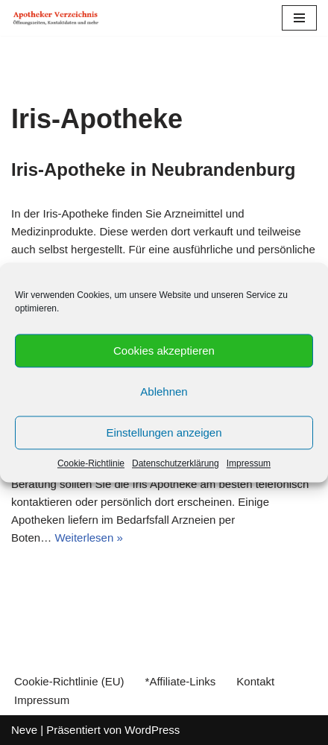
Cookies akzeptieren (164, 350)
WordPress (152, 729)
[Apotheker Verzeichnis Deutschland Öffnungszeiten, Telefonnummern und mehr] (56, 17)
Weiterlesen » (88, 537)
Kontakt (255, 681)
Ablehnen (163, 391)
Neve (24, 729)
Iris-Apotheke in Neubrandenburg (153, 169)
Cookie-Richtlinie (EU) (69, 681)
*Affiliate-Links (180, 681)
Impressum (249, 463)
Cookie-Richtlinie (90, 463)
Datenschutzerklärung (175, 463)
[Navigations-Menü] (299, 18)
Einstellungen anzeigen (163, 432)
